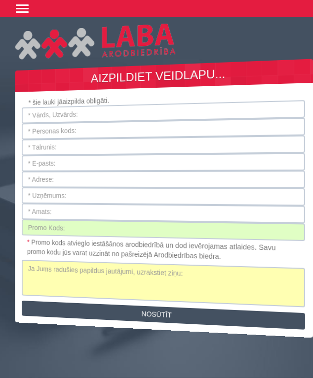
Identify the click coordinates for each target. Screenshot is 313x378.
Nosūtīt (157, 314)
